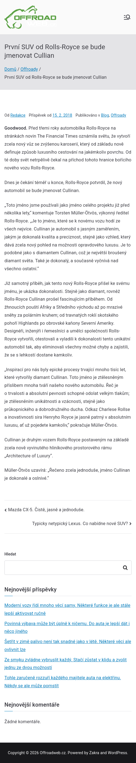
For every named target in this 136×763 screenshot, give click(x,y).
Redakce (17, 115)
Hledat (10, 554)
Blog (105, 115)
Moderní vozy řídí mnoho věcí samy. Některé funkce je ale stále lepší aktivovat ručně (67, 609)
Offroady (118, 115)
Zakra (94, 753)
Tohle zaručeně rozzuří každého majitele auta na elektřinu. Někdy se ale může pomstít (62, 681)
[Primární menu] (127, 17)
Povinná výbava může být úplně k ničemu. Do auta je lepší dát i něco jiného (67, 627)
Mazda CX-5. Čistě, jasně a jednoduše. (46, 509)
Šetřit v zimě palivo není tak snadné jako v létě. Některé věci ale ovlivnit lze (67, 645)
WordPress (117, 753)
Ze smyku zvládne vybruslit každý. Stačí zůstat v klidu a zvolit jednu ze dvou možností (65, 663)
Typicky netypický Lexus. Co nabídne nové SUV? (80, 523)
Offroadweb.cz (53, 753)
